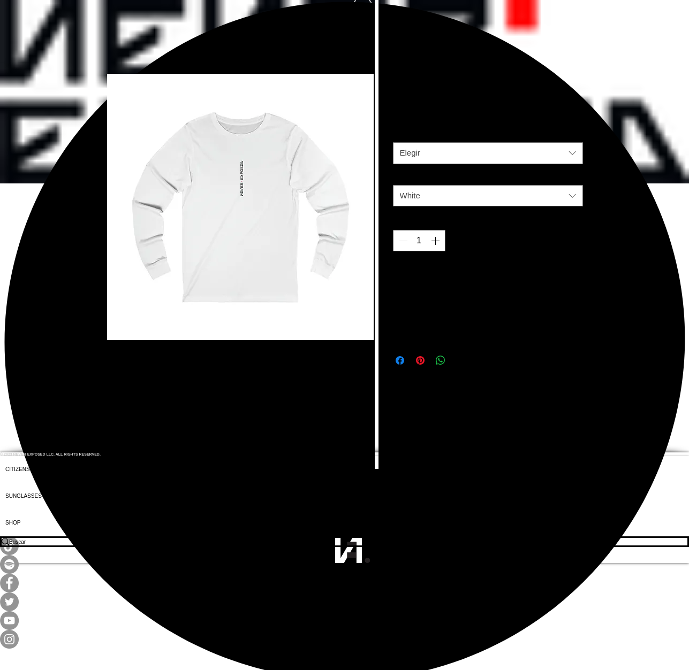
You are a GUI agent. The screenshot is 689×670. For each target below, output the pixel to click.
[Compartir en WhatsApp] (440, 360)
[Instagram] (344, 639)
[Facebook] (344, 583)
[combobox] (488, 153)
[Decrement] (402, 240)
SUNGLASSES (23, 496)
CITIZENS (17, 469)
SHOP (12, 523)
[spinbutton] (419, 240)
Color (404, 177)
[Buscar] (337, 541)
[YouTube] (344, 620)
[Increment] (436, 240)
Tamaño (409, 134)
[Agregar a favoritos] (570, 277)
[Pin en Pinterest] (420, 360)
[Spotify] (344, 564)
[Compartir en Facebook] (399, 360)
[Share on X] (461, 360)
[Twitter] (344, 601)
